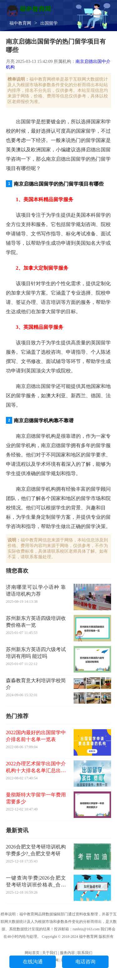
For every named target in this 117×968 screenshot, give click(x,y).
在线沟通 (33, 961)
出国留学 (49, 23)
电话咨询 (85, 961)
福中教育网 (20, 23)
